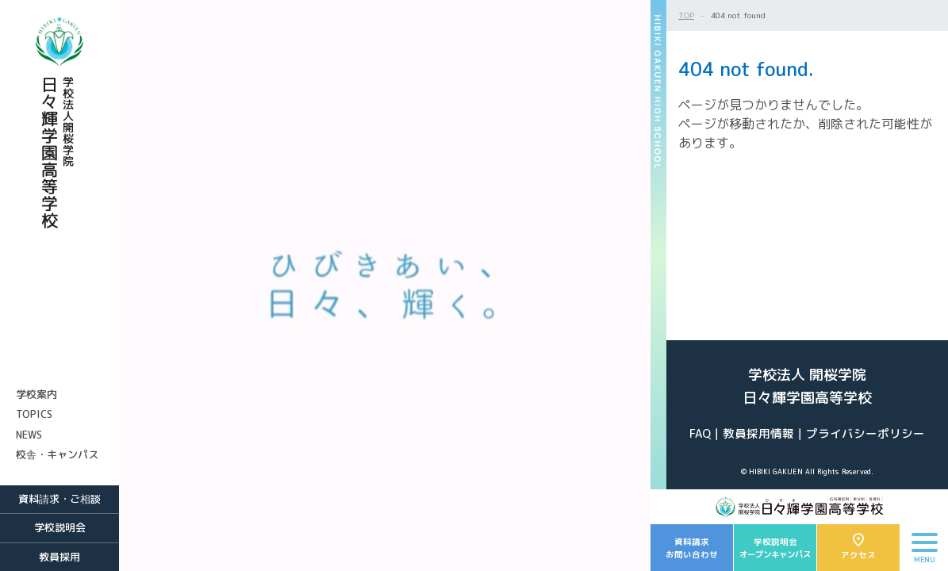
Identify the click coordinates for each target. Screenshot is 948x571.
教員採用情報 (758, 433)
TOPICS (34, 414)
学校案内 (36, 394)
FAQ (700, 433)
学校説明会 (60, 527)
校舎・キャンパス (57, 454)
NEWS (29, 434)
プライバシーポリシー (865, 433)
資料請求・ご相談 (59, 499)
